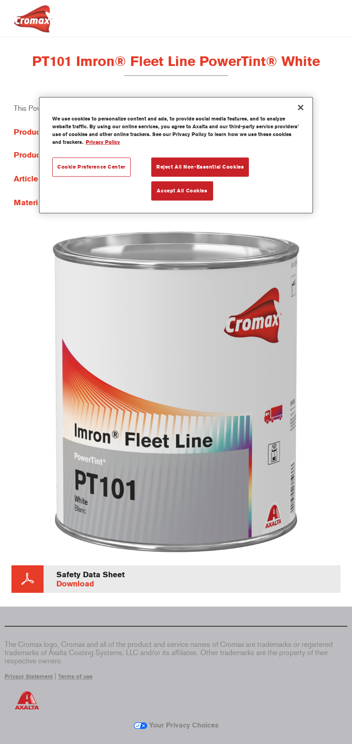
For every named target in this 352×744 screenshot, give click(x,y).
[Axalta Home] (33, 26)
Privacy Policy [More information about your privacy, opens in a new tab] (103, 141)
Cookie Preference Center (91, 167)
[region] (176, 154)
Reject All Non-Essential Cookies (200, 167)
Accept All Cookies (182, 190)
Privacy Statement (29, 676)
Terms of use (75, 676)
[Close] (301, 107)
